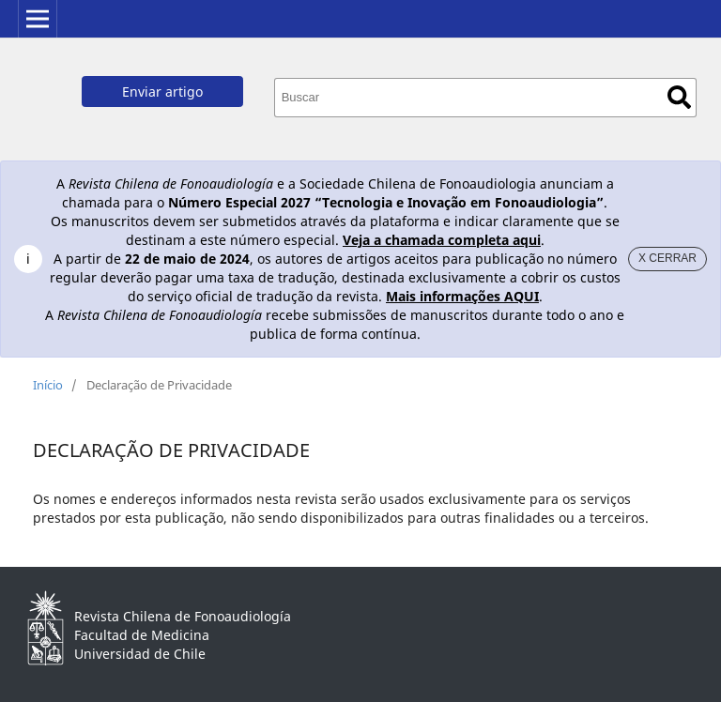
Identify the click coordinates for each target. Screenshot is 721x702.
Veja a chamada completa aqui (442, 240)
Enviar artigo (162, 91)
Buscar (679, 97)
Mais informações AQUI (462, 296)
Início (48, 384)
